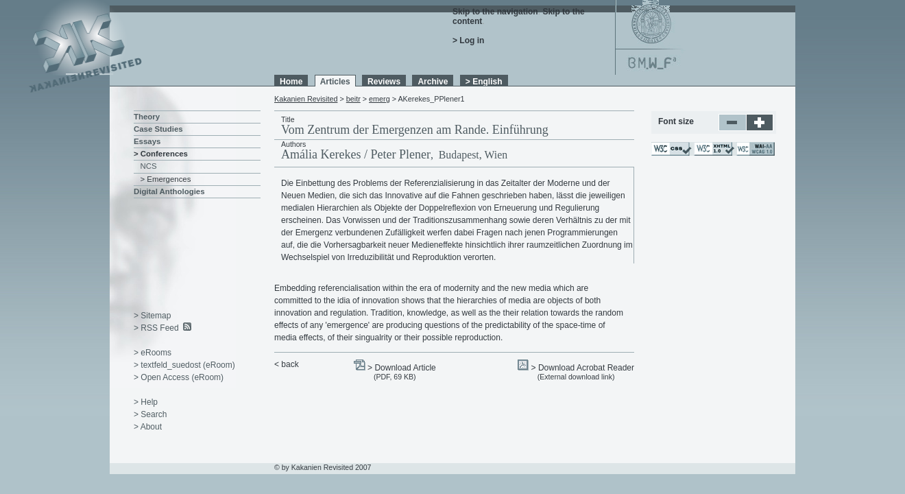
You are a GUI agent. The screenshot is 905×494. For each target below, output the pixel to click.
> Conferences (161, 154)
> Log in (468, 40)
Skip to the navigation (495, 11)
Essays (147, 141)
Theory (147, 117)
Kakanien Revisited (305, 99)
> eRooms (152, 352)
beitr (353, 99)
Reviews (383, 81)
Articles (335, 81)
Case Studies (158, 129)
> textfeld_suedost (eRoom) (184, 365)
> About (148, 427)
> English (484, 81)
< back (286, 364)
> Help (146, 402)
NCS (149, 166)
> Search (150, 414)
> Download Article (401, 368)
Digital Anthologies (169, 191)
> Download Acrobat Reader (582, 368)
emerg (379, 99)
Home (291, 81)
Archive (433, 81)
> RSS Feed (156, 328)
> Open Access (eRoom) (179, 377)
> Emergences (166, 179)
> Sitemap (152, 315)
